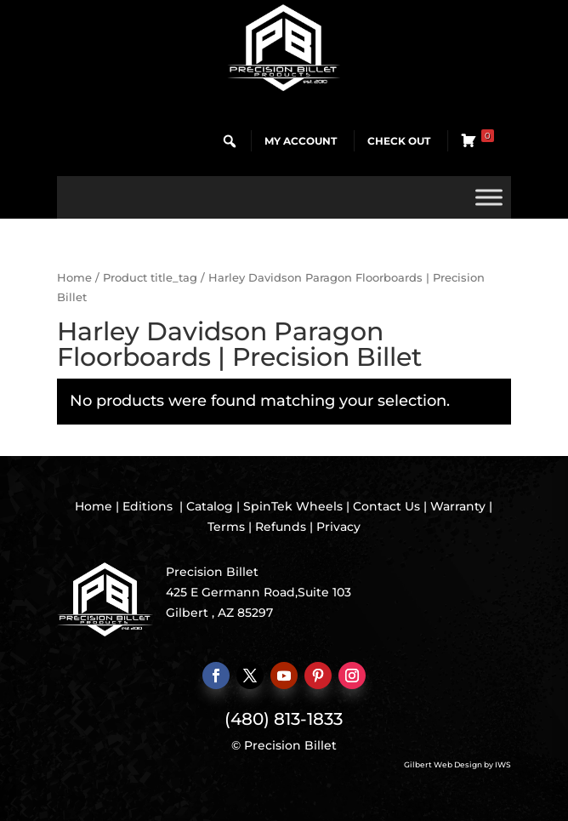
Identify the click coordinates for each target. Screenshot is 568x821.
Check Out (398, 140)
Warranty (458, 506)
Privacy (338, 526)
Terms (226, 526)
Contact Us (386, 506)
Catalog (209, 506)
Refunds (280, 526)
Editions (147, 506)
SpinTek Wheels (293, 506)
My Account (300, 140)
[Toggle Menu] (489, 197)
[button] (229, 141)
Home (74, 277)
